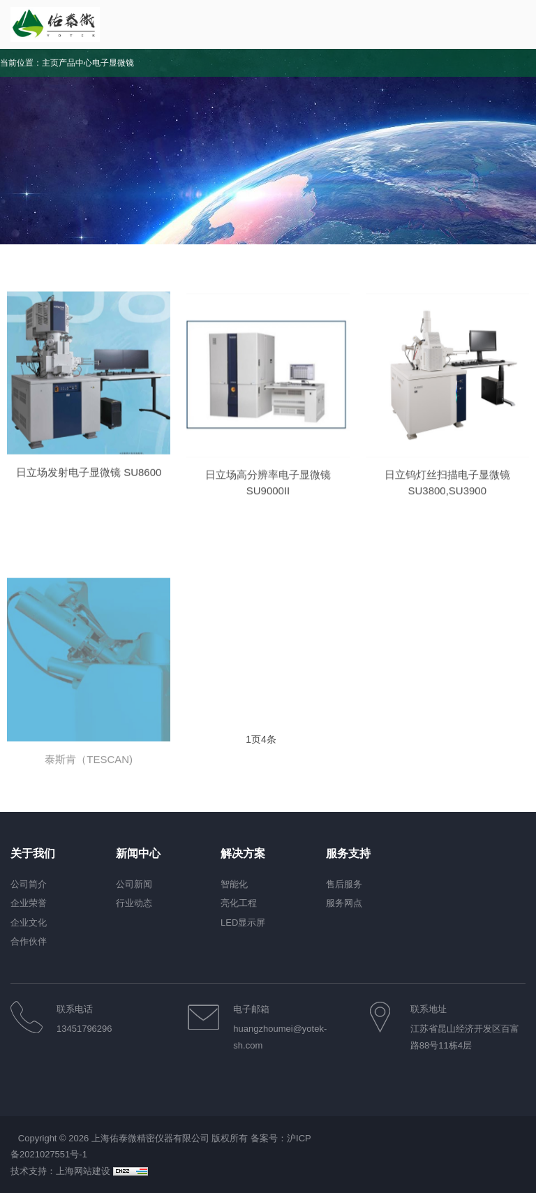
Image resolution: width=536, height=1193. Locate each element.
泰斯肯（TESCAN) (89, 857)
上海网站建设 (84, 1171)
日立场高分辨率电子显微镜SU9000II (268, 505)
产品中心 (75, 63)
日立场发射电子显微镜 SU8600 (88, 489)
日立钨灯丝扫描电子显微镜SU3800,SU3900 (447, 505)
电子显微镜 (113, 63)
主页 (50, 63)
